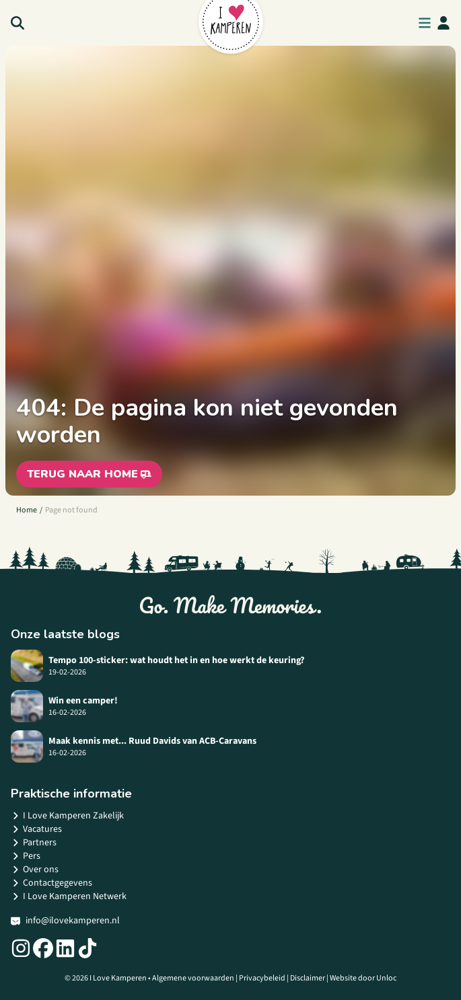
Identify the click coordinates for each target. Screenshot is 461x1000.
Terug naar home (89, 474)
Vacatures (36, 829)
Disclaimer (307, 978)
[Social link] (21, 948)
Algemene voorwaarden (193, 978)
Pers (25, 856)
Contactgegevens (51, 883)
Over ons (35, 869)
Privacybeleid (262, 978)
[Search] (17, 23)
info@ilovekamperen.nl (65, 920)
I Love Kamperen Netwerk (69, 896)
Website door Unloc (363, 978)
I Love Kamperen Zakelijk (67, 815)
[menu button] (424, 23)
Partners (34, 842)
